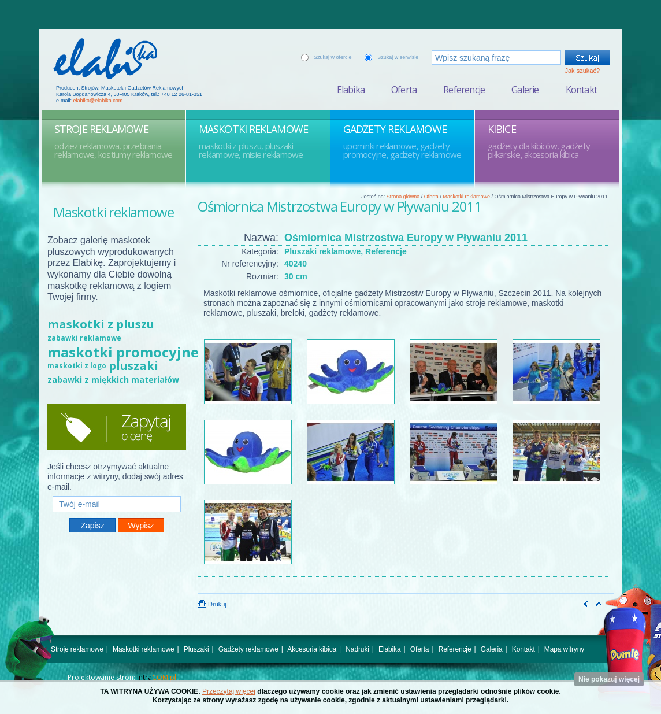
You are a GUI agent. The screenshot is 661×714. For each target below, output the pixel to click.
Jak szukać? (582, 70)
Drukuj (212, 604)
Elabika (351, 89)
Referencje (464, 89)
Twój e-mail (116, 491)
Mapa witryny (564, 649)
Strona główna (403, 196)
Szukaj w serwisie (397, 57)
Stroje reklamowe (77, 649)
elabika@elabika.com (98, 100)
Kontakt (581, 89)
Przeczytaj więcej (228, 691)
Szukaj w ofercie (333, 57)
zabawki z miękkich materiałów (113, 379)
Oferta (404, 89)
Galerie (525, 89)
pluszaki (133, 365)
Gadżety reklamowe (248, 649)
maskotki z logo (76, 366)
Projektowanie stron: (122, 677)
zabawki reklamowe (84, 338)
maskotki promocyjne (123, 351)
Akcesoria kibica (311, 649)
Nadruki (357, 649)
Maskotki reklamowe (466, 196)
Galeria (492, 649)
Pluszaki (196, 649)
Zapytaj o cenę (116, 427)
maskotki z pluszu (100, 324)
